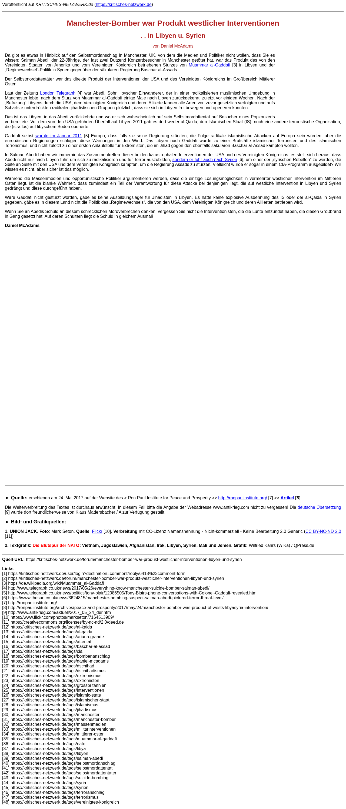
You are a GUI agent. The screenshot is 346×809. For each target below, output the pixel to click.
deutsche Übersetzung (319, 507)
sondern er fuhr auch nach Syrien (204, 159)
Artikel (287, 498)
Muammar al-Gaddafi (209, 65)
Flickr (97, 531)
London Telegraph (57, 93)
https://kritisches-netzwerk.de (123, 4)
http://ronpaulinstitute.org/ (242, 498)
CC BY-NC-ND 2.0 (323, 531)
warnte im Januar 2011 (58, 135)
